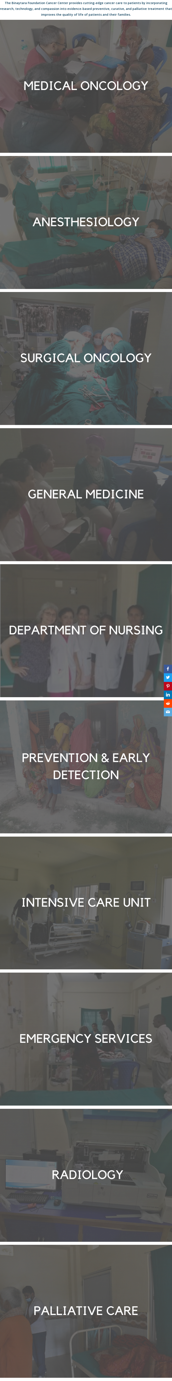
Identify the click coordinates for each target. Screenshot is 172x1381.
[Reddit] (168, 703)
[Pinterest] (168, 686)
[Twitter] (168, 677)
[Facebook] (168, 669)
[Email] (168, 712)
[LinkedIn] (168, 694)
